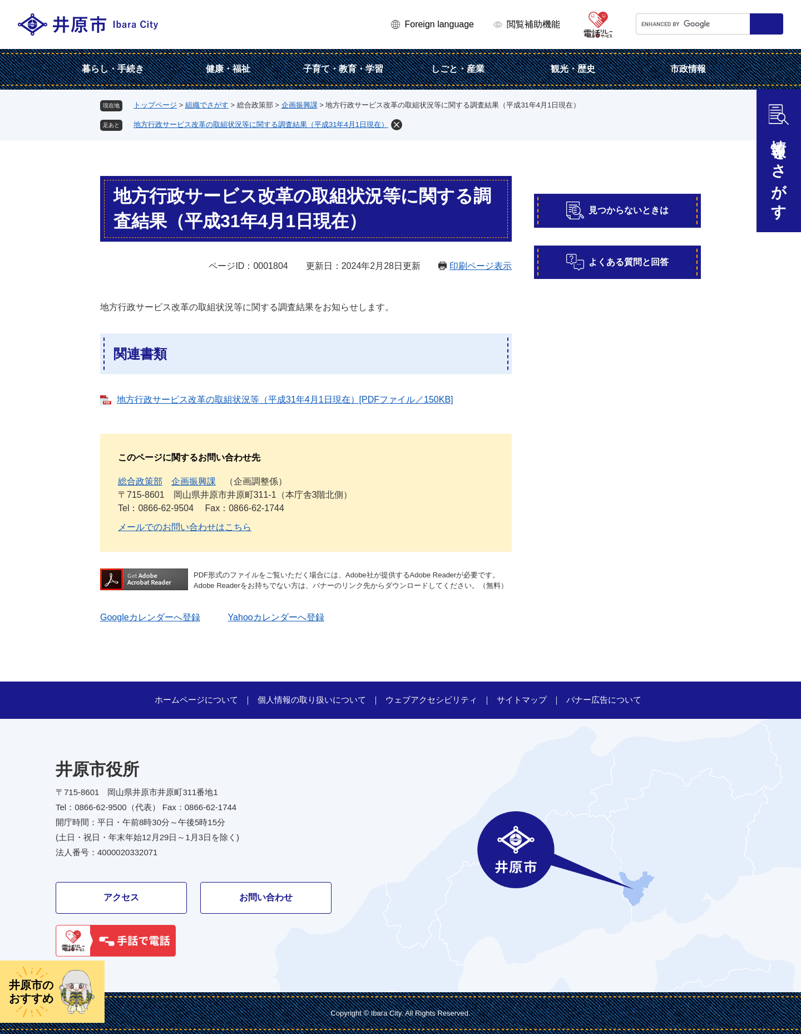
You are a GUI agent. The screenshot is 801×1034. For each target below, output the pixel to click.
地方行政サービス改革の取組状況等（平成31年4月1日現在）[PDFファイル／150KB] (285, 399)
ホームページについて (196, 699)
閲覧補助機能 (533, 24)
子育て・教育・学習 (343, 68)
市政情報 (688, 68)
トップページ (155, 105)
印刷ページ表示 (480, 266)
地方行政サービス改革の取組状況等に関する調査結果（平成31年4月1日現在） (261, 124)
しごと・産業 (457, 68)
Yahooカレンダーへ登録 (276, 617)
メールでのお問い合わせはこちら (184, 527)
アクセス (121, 897)
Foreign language (439, 24)
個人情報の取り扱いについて (312, 699)
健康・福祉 (228, 68)
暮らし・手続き (113, 68)
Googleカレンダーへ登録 (150, 617)
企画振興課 (299, 105)
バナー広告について (603, 699)
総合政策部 (140, 481)
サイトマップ (522, 699)
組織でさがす (207, 105)
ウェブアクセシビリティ (431, 699)
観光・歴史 (573, 68)
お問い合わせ (266, 897)
